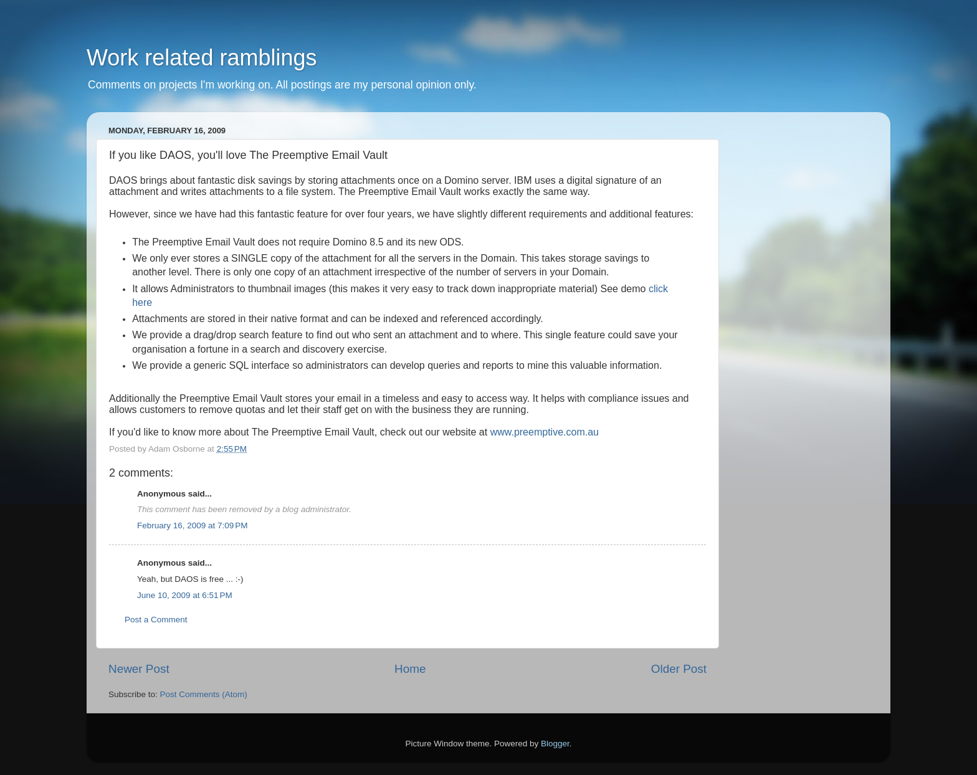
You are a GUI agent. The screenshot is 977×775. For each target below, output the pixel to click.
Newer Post (138, 668)
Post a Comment (156, 619)
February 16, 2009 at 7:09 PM (192, 525)
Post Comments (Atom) (203, 694)
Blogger (555, 743)
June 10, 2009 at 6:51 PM (184, 595)
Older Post (679, 668)
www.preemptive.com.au (544, 432)
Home (410, 668)
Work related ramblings (202, 57)
